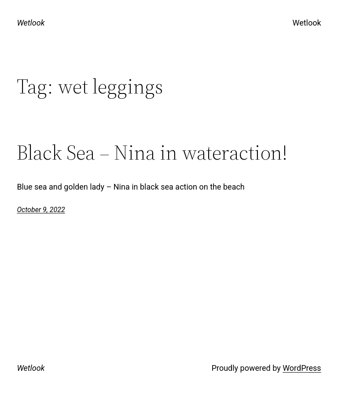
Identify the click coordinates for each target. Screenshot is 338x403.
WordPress (302, 368)
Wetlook (30, 22)
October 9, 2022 (41, 209)
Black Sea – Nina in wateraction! (152, 152)
